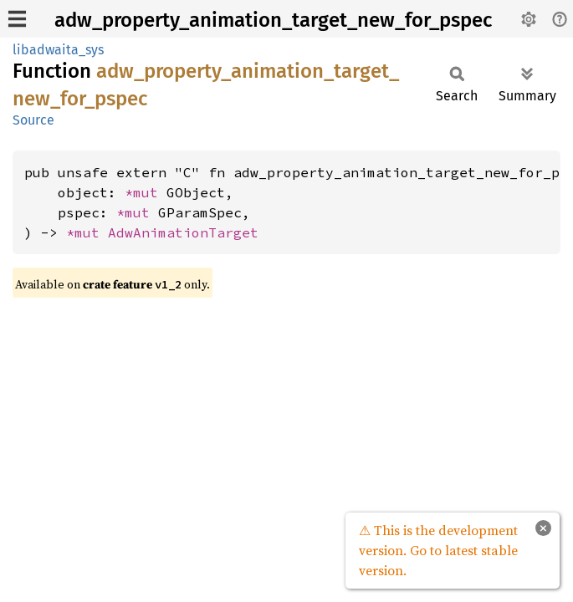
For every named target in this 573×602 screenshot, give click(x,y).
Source (33, 120)
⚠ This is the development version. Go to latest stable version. (438, 550)
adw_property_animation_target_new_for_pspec (273, 20)
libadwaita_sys (58, 50)
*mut (145, 192)
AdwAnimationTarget (183, 232)
